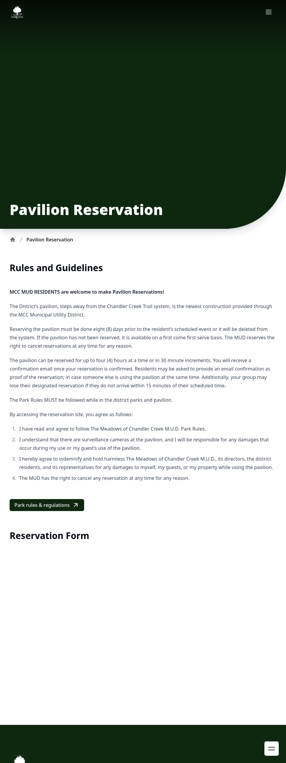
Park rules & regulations (46, 505)
